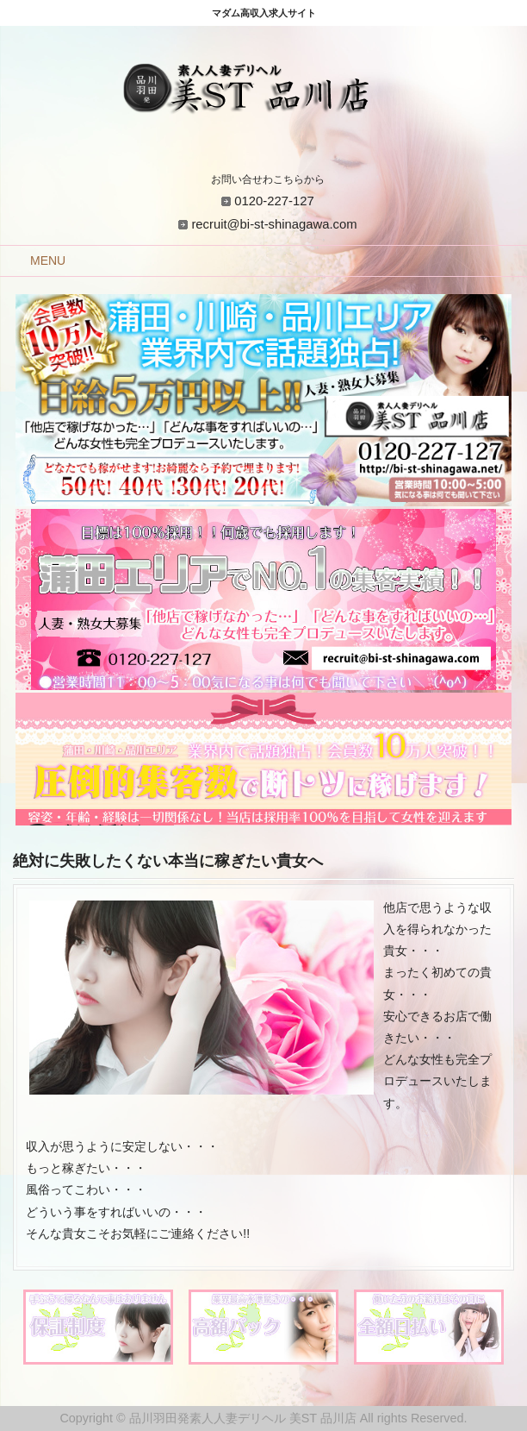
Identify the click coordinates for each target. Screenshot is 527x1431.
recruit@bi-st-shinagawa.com (273, 224)
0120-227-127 (273, 201)
